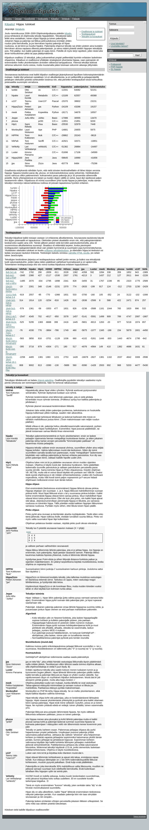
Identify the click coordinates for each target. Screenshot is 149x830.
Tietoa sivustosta (139, 818)
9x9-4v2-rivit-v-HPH (11, 282)
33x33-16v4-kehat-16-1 (11, 359)
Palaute (76, 18)
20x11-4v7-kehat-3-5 (11, 317)
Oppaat (18, 18)
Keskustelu (43, 18)
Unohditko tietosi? (119, 46)
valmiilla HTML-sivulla (78, 253)
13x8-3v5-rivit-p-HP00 (10, 303)
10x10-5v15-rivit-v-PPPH (11, 289)
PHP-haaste (117, 67)
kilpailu (68, 33)
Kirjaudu (114, 38)
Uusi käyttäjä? (118, 43)
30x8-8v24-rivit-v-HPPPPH (11, 324)
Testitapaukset (88, 34)
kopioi (28, 532)
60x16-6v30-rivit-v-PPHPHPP (11, 341)
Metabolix (20, 29)
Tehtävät (65, 18)
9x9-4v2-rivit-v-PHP (11, 276)
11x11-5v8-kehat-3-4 (11, 295)
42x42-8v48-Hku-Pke (11, 367)
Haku (110, 50)
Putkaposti (116, 64)
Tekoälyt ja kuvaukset (91, 36)
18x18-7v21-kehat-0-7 (10, 333)
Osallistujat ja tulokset (92, 31)
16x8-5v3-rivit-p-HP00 (10, 311)
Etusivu (8, 18)
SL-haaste (116, 69)
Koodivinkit (29, 18)
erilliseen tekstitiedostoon (56, 250)
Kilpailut (55, 18)
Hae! (137, 55)
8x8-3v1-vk (11, 272)
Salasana (113, 30)
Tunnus (112, 24)
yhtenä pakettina (45, 380)
